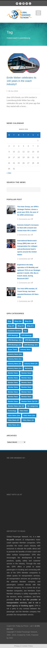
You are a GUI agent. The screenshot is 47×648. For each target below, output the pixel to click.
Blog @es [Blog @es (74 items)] (28, 321)
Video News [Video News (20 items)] (24, 411)
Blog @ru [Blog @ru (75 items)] (30, 326)
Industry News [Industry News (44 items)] (25, 349)
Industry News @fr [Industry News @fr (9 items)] (14, 364)
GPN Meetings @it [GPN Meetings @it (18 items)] (14, 345)
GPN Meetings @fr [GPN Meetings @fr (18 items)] (31, 340)
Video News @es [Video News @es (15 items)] (29, 415)
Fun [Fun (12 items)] (25, 331)
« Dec (9, 173)
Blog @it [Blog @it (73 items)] (21, 326)
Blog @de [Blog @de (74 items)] (18, 321)
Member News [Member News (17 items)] (13, 382)
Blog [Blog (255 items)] (9, 321)
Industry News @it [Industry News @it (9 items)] (30, 364)
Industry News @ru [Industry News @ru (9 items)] (15, 368)
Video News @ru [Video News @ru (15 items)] (14, 425)
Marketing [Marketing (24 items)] (28, 368)
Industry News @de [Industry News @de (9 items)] (15, 354)
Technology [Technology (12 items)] (12, 411)
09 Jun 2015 (13, 91)
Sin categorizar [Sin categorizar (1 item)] (32, 406)
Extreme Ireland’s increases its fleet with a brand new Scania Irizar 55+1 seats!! (28, 227)
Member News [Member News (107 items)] (26, 387)
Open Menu (38, 12)
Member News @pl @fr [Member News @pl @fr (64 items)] (29, 401)
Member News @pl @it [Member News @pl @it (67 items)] (16, 406)
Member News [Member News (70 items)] (13, 392)
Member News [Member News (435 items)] (26, 378)
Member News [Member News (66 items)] (26, 392)
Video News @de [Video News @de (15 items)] (14, 415)
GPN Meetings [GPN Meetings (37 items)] (13, 335)
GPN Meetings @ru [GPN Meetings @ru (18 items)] (31, 345)
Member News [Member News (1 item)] (13, 373)
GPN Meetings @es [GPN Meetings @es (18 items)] (15, 340)
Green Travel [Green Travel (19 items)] (12, 349)
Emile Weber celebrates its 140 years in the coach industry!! (21, 81)
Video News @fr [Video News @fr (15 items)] (13, 420)
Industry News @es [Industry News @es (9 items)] (15, 359)
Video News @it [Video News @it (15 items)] (28, 420)
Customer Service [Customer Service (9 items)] (14, 331)
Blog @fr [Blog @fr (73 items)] (11, 326)
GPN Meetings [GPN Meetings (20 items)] (26, 335)
